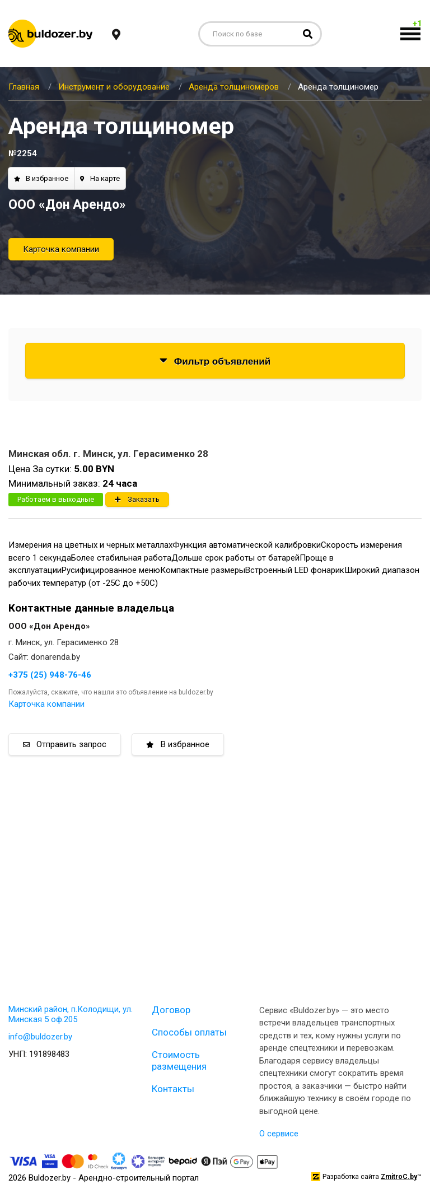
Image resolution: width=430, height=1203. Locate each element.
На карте (100, 178)
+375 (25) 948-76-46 (49, 675)
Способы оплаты (189, 1032)
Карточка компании (61, 249)
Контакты (173, 1088)
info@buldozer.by (40, 1037)
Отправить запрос (64, 744)
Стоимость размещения (179, 1060)
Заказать (137, 499)
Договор (171, 1009)
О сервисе (278, 1134)
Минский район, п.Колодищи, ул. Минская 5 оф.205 (70, 1014)
